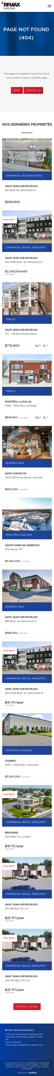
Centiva (32, 1073)
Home (17, 90)
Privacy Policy (21, 1067)
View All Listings (27, 1007)
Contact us (33, 90)
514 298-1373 (16, 1042)
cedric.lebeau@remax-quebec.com (27, 1045)
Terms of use (34, 1067)
